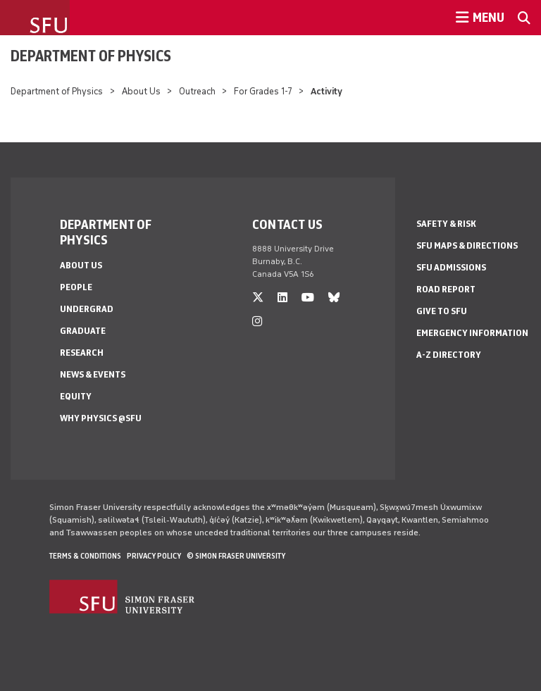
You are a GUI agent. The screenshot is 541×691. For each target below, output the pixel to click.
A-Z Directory (448, 355)
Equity (76, 396)
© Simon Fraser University (236, 556)
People (76, 287)
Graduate (83, 331)
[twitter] (257, 297)
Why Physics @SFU (101, 418)
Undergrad (86, 309)
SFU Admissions (451, 267)
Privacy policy (154, 556)
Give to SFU (441, 311)
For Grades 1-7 (263, 91)
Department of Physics (91, 56)
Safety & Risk (446, 224)
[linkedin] (282, 297)
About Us (141, 91)
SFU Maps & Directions (467, 245)
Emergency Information (472, 333)
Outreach (197, 91)
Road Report (445, 289)
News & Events (92, 374)
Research (82, 353)
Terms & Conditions (85, 556)
